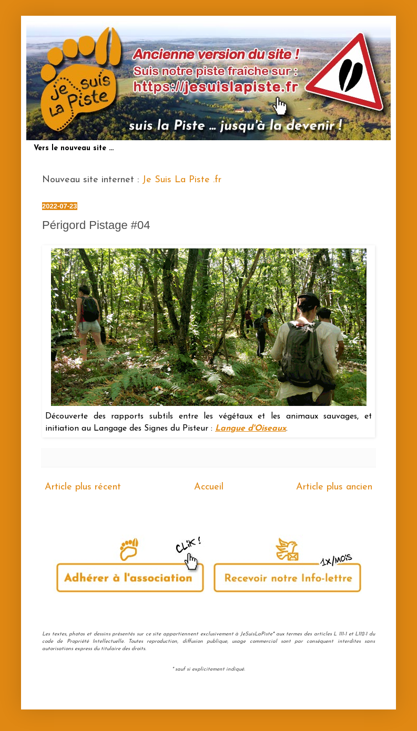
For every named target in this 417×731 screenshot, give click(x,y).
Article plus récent (83, 487)
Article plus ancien (334, 487)
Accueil (208, 487)
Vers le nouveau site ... (74, 148)
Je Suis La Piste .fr (181, 180)
